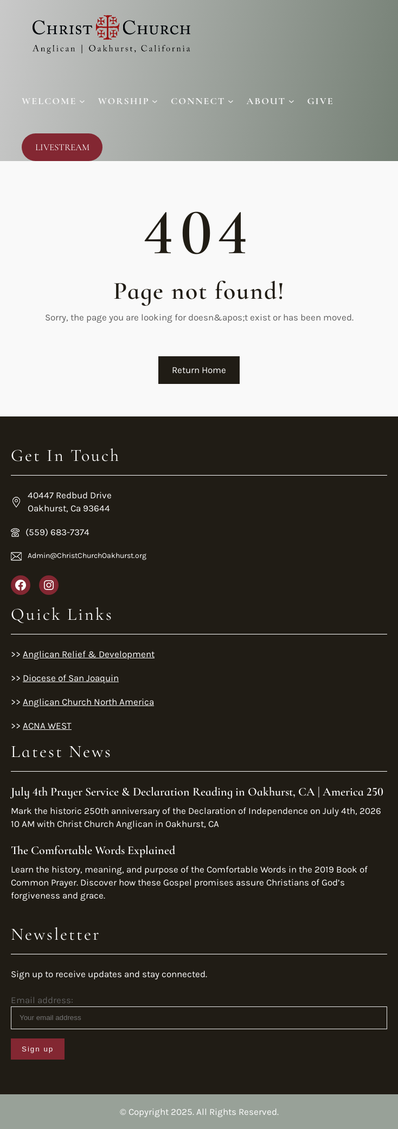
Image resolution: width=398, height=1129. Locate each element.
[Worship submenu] (128, 101)
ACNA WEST (47, 725)
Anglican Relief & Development (89, 654)
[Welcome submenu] (53, 101)
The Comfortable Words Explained (93, 850)
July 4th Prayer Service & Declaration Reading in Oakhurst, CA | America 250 (197, 792)
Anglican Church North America (88, 701)
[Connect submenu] (202, 101)
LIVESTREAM (62, 147)
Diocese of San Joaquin (71, 677)
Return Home (199, 369)
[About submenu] (270, 101)
